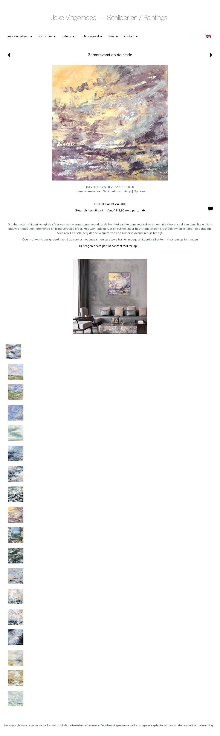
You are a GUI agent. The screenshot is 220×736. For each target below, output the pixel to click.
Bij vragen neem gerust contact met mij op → (110, 246)
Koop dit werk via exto (110, 204)
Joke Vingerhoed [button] (20, 36)
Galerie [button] (68, 36)
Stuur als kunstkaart (110, 210)
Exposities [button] (47, 36)
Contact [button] (131, 36)
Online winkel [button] (91, 36)
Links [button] (113, 36)
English (208, 36)
